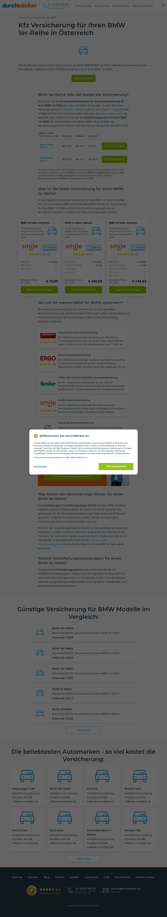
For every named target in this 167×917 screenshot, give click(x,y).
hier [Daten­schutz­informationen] (86, 457)
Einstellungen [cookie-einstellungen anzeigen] (40, 466)
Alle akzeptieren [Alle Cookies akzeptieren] (116, 466)
